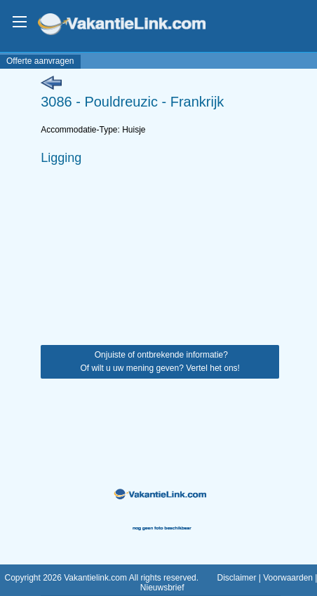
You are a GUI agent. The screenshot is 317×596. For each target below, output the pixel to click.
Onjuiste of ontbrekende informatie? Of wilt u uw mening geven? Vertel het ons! (159, 361)
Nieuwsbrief (162, 587)
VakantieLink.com (131, 25)
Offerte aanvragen (40, 61)
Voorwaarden (288, 578)
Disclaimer (236, 578)
